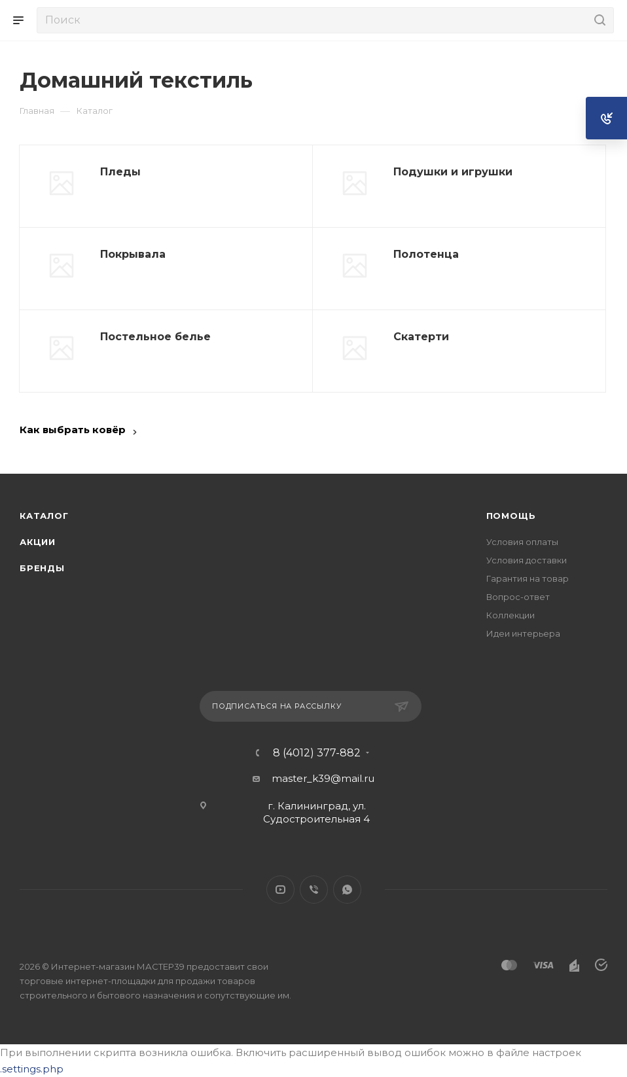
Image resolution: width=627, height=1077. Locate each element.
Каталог (44, 515)
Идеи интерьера (523, 633)
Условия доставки (526, 560)
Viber (314, 889)
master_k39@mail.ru (323, 778)
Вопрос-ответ (518, 596)
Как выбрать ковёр (73, 429)
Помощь (511, 515)
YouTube (280, 889)
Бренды (42, 568)
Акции (38, 542)
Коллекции (510, 615)
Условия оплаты (522, 542)
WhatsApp (347, 889)
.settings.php (31, 1069)
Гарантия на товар (527, 578)
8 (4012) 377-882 (317, 753)
